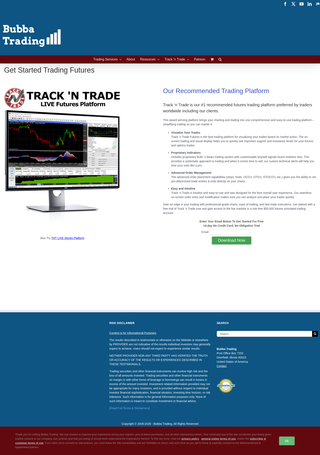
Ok (287, 441)
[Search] (315, 334)
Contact (222, 366)
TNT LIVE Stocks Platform (67, 238)
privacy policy (190, 438)
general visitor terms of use (218, 438)
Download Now (231, 240)
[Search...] (264, 334)
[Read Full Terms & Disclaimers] (129, 408)
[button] (220, 59)
